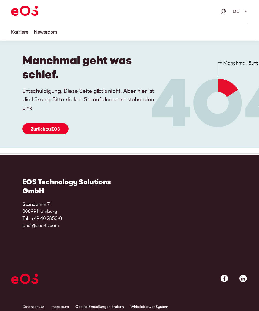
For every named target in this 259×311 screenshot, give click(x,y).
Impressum (60, 306)
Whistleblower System (149, 306)
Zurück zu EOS (45, 129)
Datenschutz (33, 306)
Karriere (19, 31)
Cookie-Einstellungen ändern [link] (99, 306)
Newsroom (45, 31)
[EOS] (24, 11)
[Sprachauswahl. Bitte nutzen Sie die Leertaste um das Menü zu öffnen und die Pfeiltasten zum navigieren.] (238, 11)
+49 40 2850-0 (46, 218)
